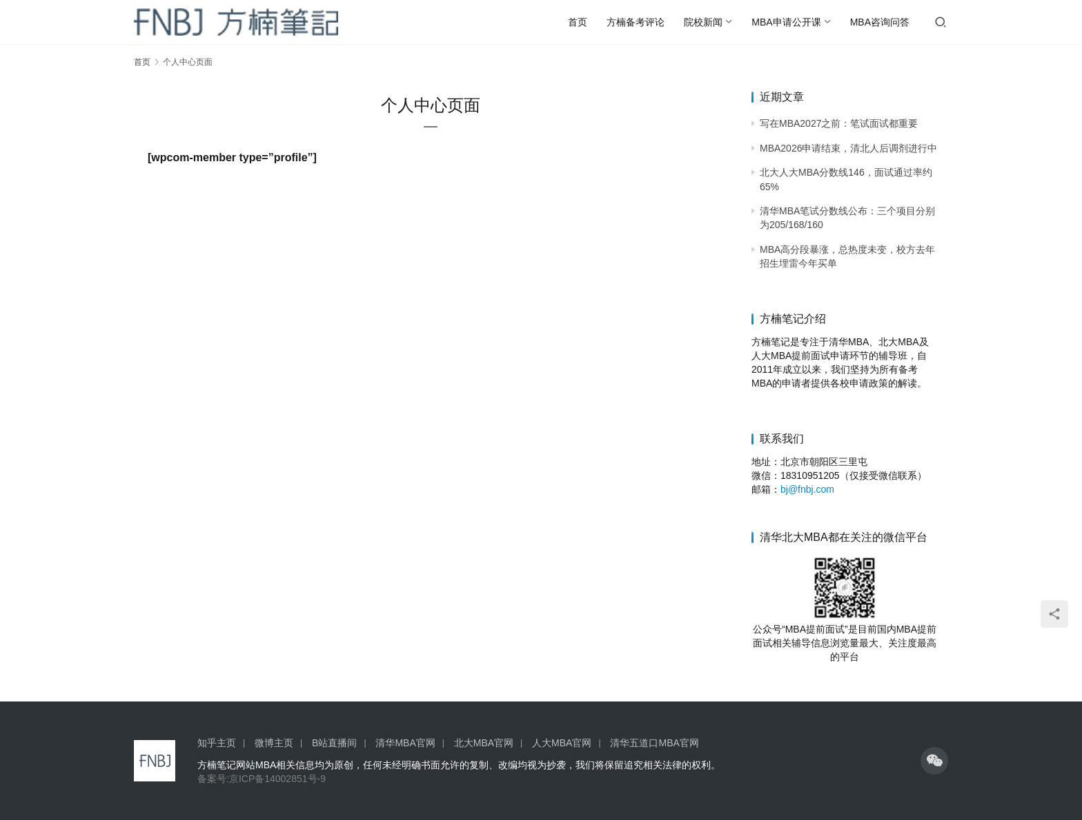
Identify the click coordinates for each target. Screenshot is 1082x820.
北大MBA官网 (483, 742)
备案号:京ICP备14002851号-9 (261, 778)
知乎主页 (216, 742)
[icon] (934, 761)
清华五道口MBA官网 (654, 742)
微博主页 (274, 742)
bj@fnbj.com (807, 489)
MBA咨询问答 (879, 22)
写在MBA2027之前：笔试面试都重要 (839, 123)
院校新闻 (703, 22)
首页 (577, 22)
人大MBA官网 (561, 742)
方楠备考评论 (636, 22)
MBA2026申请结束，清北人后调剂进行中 (848, 148)
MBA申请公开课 (785, 22)
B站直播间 (334, 742)
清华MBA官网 (405, 742)
